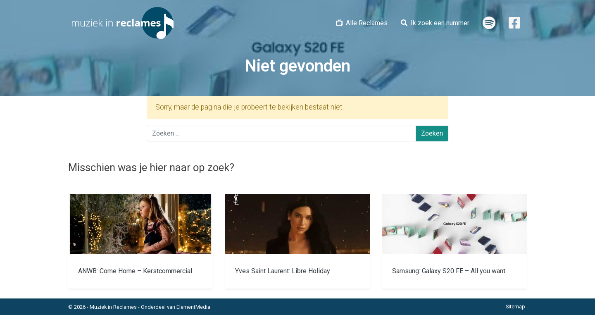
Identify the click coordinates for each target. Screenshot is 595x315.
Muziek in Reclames (113, 307)
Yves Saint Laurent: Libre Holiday (282, 271)
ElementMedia (193, 307)
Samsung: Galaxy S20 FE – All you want (448, 271)
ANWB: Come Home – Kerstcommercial (135, 271)
